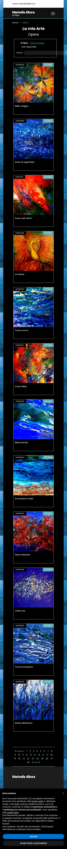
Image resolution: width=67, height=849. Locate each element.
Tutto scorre (21, 330)
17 (47, 754)
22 (28, 758)
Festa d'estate (22, 554)
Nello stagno (21, 106)
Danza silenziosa (23, 723)
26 (47, 758)
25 (42, 758)
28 (28, 762)
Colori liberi (21, 386)
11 (23, 754)
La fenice (19, 274)
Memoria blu (21, 442)
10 (19, 754)
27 (52, 758)
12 (27, 754)
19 (15, 758)
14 (35, 754)
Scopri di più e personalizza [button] (33, 843)
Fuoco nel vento (23, 218)
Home (15, 23)
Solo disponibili (29, 46)
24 (37, 758)
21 (24, 758)
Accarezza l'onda (24, 498)
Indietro (19, 751)
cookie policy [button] (13, 812)
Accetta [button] (33, 836)
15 (39, 754)
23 (33, 758)
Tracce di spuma (24, 666)
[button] (63, 793)
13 (31, 754)
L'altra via (20, 610)
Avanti (36, 762)
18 (52, 754)
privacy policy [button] (37, 801)
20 (19, 758)
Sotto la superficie (24, 162)
